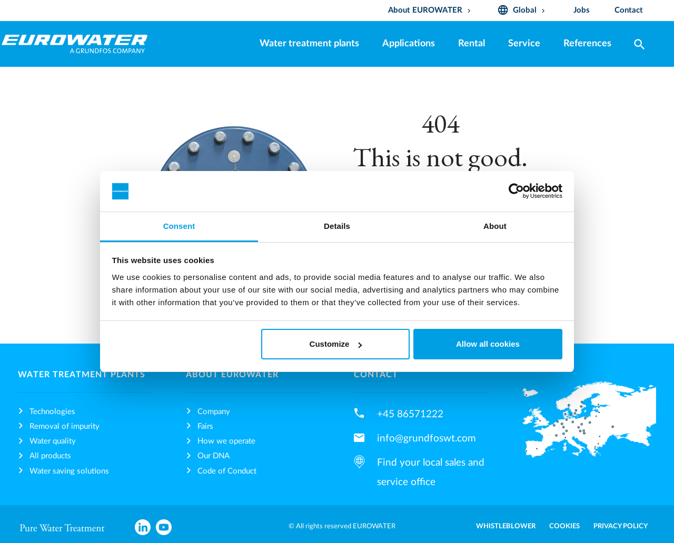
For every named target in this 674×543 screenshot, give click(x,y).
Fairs (205, 426)
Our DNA (213, 456)
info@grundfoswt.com (426, 438)
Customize (336, 343)
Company (213, 412)
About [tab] (495, 226)
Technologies (52, 412)
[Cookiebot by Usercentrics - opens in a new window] (516, 191)
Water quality (52, 441)
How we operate (226, 441)
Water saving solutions (69, 471)
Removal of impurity (64, 426)
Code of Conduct (226, 471)
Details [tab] (337, 226)
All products (50, 456)
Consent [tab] (179, 226)
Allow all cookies (488, 343)
